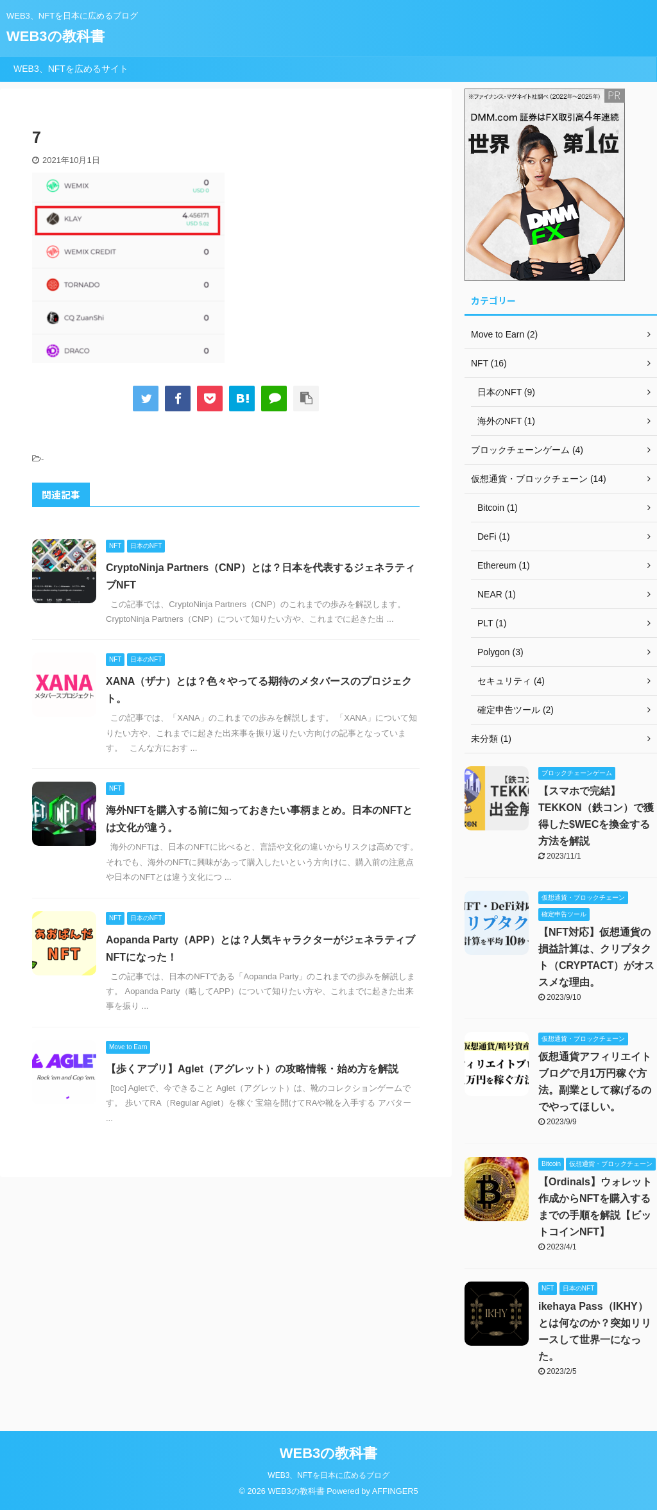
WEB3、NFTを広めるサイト (70, 69)
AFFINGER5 (395, 1491)
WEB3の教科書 (55, 36)
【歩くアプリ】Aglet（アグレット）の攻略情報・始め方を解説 (252, 1068)
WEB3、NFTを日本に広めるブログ (328, 1475)
